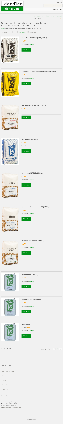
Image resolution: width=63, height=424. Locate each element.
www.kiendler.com (16, 407)
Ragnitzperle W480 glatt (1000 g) (34, 38)
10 (45, 349)
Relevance (4, 32)
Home (2, 28)
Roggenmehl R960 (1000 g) (32, 173)
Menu (55, 9)
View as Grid (22, 32)
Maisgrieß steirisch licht (31, 299)
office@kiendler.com (6, 407)
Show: (42, 349)
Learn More (31, 44)
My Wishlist (45, 16)
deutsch (58, 3)
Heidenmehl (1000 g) (30, 274)
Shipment (4, 376)
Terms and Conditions (8, 371)
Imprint (4, 380)
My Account (37, 16)
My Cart (53, 16)
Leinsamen (26, 324)
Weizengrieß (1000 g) (30, 139)
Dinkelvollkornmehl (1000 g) (33, 241)
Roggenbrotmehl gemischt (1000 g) (36, 207)
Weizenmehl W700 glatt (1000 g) (34, 105)
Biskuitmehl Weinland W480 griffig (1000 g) (39, 71)
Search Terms (5, 385)
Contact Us (5, 389)
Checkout (59, 16)
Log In (60, 18)
